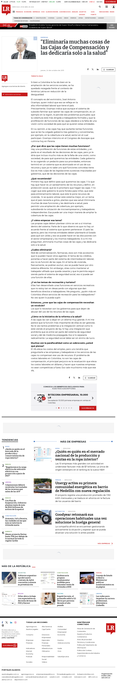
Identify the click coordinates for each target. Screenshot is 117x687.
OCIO (43, 12)
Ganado (101, 18)
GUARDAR (108, 69)
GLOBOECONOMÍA (52, 12)
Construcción (41, 18)
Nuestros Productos (84, 634)
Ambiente (8, 531)
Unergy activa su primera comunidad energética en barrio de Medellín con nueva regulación (82, 487)
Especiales (46, 640)
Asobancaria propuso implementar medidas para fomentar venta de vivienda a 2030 (65, 581)
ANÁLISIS (75, 12)
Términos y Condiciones (86, 642)
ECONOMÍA (28, 12)
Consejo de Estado (21, 21)
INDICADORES (104, 12)
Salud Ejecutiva (63, 656)
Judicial (99, 573)
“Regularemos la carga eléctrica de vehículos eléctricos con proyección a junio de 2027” (15, 471)
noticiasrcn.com (80, 677)
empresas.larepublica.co (45, 674)
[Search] (99, 7)
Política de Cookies (84, 650)
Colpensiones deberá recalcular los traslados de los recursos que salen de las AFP (16, 488)
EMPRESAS (36, 12)
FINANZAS (19, 12)
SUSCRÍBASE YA (88, 408)
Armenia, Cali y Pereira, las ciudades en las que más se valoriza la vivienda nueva (16, 522)
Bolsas (20, 593)
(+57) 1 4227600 (8, 638)
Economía (61, 635)
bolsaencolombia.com (85, 674)
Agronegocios (31, 626)
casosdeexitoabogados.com (12, 677)
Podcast (29, 656)
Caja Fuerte (46, 629)
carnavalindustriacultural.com (36, 677)
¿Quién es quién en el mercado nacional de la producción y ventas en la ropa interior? (80, 455)
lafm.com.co (93, 677)
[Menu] (14, 11)
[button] (34, 398)
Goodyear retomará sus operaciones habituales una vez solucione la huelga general (81, 518)
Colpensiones (35, 21)
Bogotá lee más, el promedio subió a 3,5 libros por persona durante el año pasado (66, 600)
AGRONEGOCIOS (65, 12)
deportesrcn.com (21, 680)
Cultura (60, 593)
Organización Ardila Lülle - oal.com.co (106, 675)
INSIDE (112, 12)
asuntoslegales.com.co (10, 674)
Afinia (80, 18)
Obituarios (46, 651)
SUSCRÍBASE (110, 2)
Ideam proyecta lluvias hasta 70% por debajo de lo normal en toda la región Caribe (16, 537)
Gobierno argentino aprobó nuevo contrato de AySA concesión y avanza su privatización (27, 580)
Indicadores (30, 648)
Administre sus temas (12, 94)
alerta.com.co (7, 680)
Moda (7, 446)
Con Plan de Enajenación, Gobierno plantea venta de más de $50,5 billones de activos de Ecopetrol (15, 505)
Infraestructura (47, 648)
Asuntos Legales (32, 629)
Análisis (60, 626)
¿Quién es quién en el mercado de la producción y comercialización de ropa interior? (15, 453)
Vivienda (51, 18)
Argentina (22, 573)
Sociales (29, 662)
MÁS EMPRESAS (104, 543)
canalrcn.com (54, 677)
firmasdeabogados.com (66, 674)
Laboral (8, 482)
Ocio (59, 651)
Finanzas (29, 643)
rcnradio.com (67, 677)
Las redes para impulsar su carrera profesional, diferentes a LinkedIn (105, 600)
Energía (73, 18)
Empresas (29, 640)
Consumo (29, 635)
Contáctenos (82, 637)
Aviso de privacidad (84, 639)
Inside (60, 648)
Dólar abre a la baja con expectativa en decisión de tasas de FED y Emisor (27, 599)
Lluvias (59, 18)
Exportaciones (90, 18)
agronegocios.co (27, 674)
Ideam (66, 18)
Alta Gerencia (47, 626)
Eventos (61, 640)
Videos (44, 662)
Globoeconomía (64, 643)
